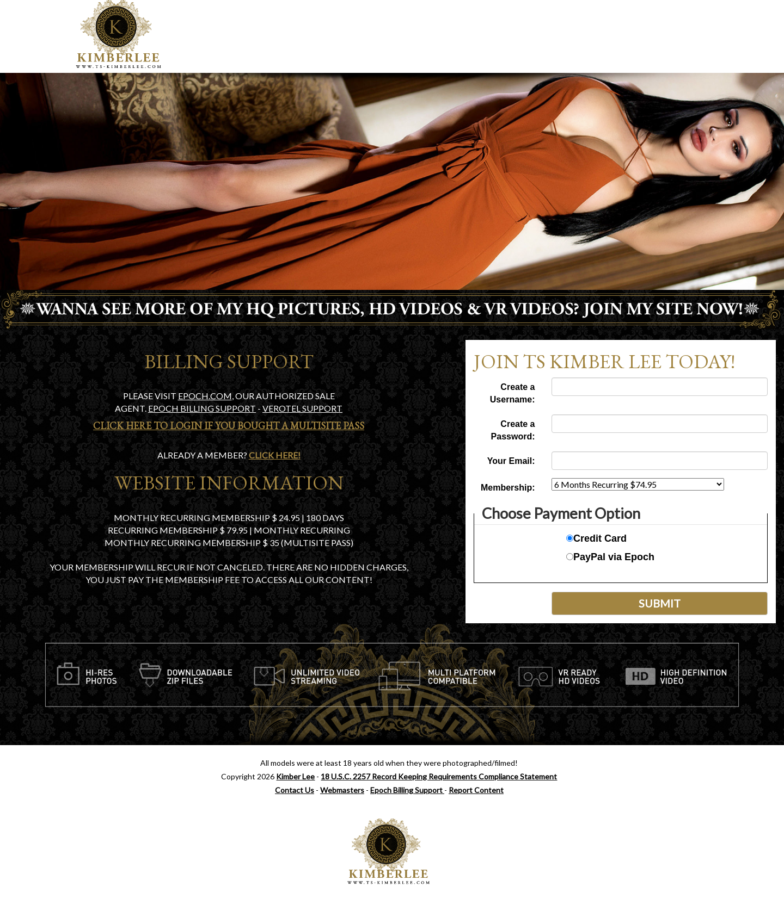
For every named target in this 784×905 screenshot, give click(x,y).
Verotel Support (302, 408)
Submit (660, 603)
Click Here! (275, 455)
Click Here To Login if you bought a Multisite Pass (228, 425)
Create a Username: (512, 393)
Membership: (508, 487)
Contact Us (294, 790)
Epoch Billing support (202, 408)
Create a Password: (513, 430)
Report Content (476, 790)
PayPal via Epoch (610, 556)
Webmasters (342, 790)
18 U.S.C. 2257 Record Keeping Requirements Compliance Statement (439, 776)
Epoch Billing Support (407, 790)
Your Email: (511, 461)
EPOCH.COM (205, 395)
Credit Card (596, 538)
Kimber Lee (295, 776)
